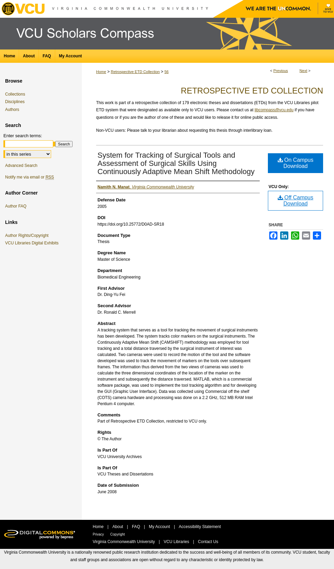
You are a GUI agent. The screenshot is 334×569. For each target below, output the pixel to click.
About (118, 526)
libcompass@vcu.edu (274, 110)
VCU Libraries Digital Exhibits (33, 243)
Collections (15, 94)
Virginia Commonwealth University (124, 541)
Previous (280, 71)
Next (303, 71)
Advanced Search (21, 165)
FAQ (136, 526)
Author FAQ (16, 206)
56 (166, 72)
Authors (12, 109)
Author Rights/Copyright (27, 235)
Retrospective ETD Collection (135, 72)
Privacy (99, 534)
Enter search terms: (22, 135)
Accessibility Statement (200, 526)
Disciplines (15, 101)
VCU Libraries (177, 541)
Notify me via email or (29, 177)
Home (101, 72)
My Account (160, 526)
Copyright (117, 534)
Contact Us (208, 541)
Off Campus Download (296, 201)
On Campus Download (296, 163)
